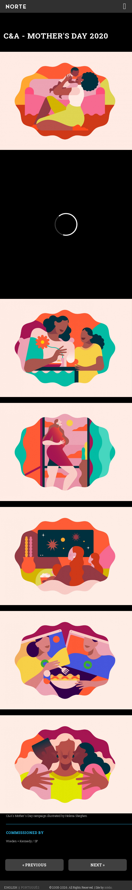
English (10, 887)
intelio (108, 887)
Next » (97, 864)
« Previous (34, 864)
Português (30, 887)
